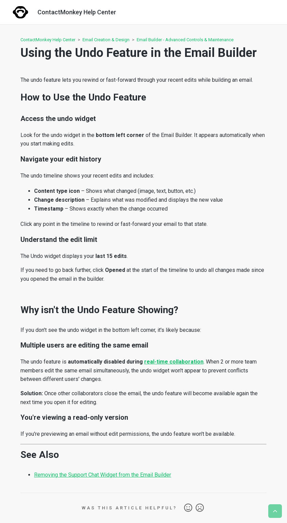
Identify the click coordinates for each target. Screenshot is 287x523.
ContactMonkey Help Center (47, 39)
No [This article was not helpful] (200, 508)
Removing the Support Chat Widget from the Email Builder (102, 475)
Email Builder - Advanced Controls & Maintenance (185, 39)
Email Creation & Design (106, 39)
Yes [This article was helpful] (188, 508)
